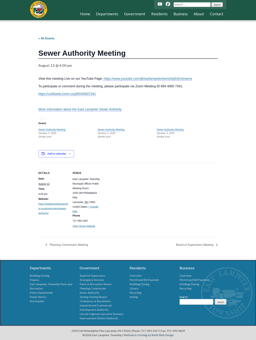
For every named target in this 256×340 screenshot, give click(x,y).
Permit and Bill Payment (144, 279)
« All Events (46, 38)
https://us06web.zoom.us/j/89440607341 (67, 94)
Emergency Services (92, 279)
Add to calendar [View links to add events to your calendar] (56, 153)
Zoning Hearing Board (93, 296)
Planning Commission (93, 288)
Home (85, 14)
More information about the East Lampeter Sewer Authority (80, 109)
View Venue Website (84, 226)
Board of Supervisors (92, 275)
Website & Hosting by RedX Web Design (149, 335)
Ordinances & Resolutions (95, 301)
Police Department (41, 292)
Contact (216, 14)
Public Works (38, 296)
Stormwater (37, 301)
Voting (134, 296)
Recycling (136, 292)
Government (134, 14)
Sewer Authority (89, 292)
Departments (107, 14)
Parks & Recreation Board (95, 284)
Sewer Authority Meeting (51, 129)
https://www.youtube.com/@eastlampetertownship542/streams (147, 78)
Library (134, 288)
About (199, 14)
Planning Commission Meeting (68, 244)
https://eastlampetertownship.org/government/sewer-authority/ (53, 208)
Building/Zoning (39, 275)
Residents (159, 14)
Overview (136, 275)
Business (181, 14)
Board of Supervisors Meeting (195, 244)
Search (184, 296)
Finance (34, 279)
